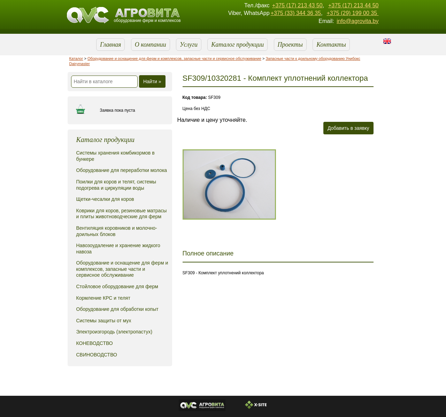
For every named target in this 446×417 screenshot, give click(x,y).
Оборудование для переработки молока (121, 170)
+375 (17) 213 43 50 (297, 5)
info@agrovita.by (357, 21)
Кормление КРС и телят (103, 298)
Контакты (331, 44)
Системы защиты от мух (103, 320)
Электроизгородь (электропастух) (114, 332)
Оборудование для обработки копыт (117, 309)
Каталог (76, 58)
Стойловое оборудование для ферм (117, 286)
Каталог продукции (237, 44)
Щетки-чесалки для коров (105, 199)
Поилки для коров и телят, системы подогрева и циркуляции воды (116, 185)
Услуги (189, 44)
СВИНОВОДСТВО (96, 354)
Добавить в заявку (348, 128)
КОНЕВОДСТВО (94, 343)
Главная (110, 44)
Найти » (152, 81)
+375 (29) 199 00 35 (352, 13)
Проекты (290, 44)
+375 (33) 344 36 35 (296, 13)
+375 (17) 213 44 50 (353, 5)
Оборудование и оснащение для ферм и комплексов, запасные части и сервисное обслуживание (174, 58)
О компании (150, 44)
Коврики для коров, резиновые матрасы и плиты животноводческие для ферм (121, 214)
